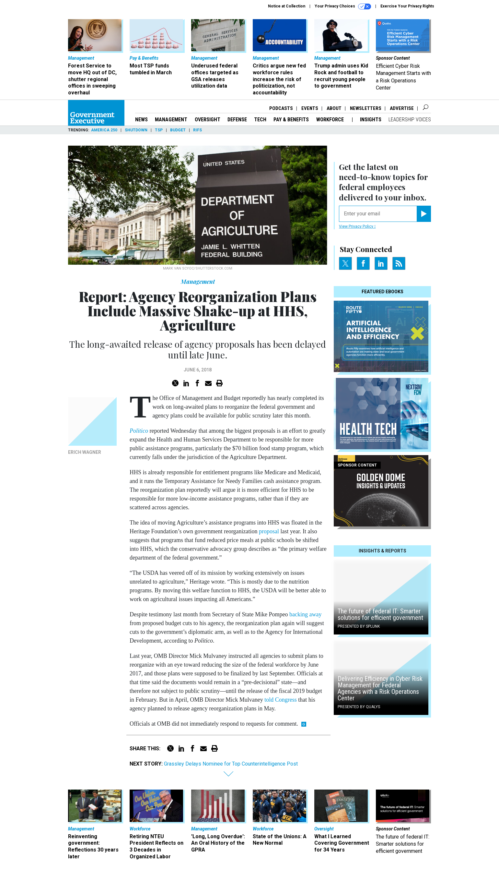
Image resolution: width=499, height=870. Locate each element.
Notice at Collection (286, 6)
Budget (178, 130)
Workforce (330, 119)
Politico (139, 431)
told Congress (280, 699)
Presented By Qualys (359, 707)
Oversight (207, 119)
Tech (260, 119)
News (141, 119)
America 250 (104, 130)
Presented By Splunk (359, 626)
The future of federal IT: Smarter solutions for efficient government (380, 614)
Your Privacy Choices (343, 6)
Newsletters (365, 108)
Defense (237, 119)
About (334, 108)
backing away (305, 614)
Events (309, 108)
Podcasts (281, 108)
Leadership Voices (410, 119)
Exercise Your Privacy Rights (407, 6)
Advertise (402, 108)
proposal (269, 531)
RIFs (197, 130)
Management (171, 119)
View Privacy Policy (357, 226)
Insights (370, 119)
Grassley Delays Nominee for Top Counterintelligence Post (231, 764)
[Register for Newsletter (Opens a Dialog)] (424, 214)
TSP (159, 130)
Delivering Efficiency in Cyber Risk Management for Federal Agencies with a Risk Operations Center (380, 688)
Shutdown (136, 130)
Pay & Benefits (291, 119)
